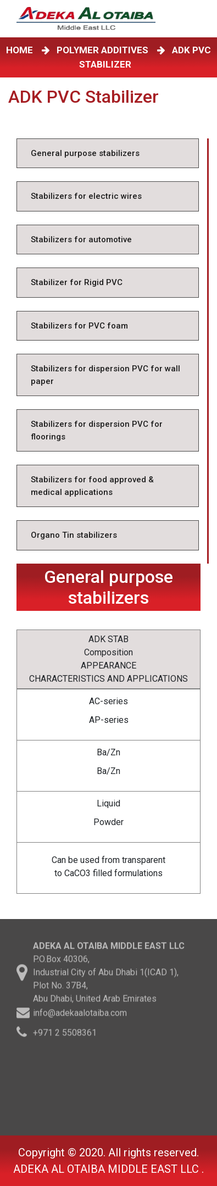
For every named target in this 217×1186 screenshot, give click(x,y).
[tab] (107, 153)
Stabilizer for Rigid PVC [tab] (77, 282)
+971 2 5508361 (65, 1034)
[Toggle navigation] (200, 18)
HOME (21, 49)
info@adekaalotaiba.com (80, 1014)
